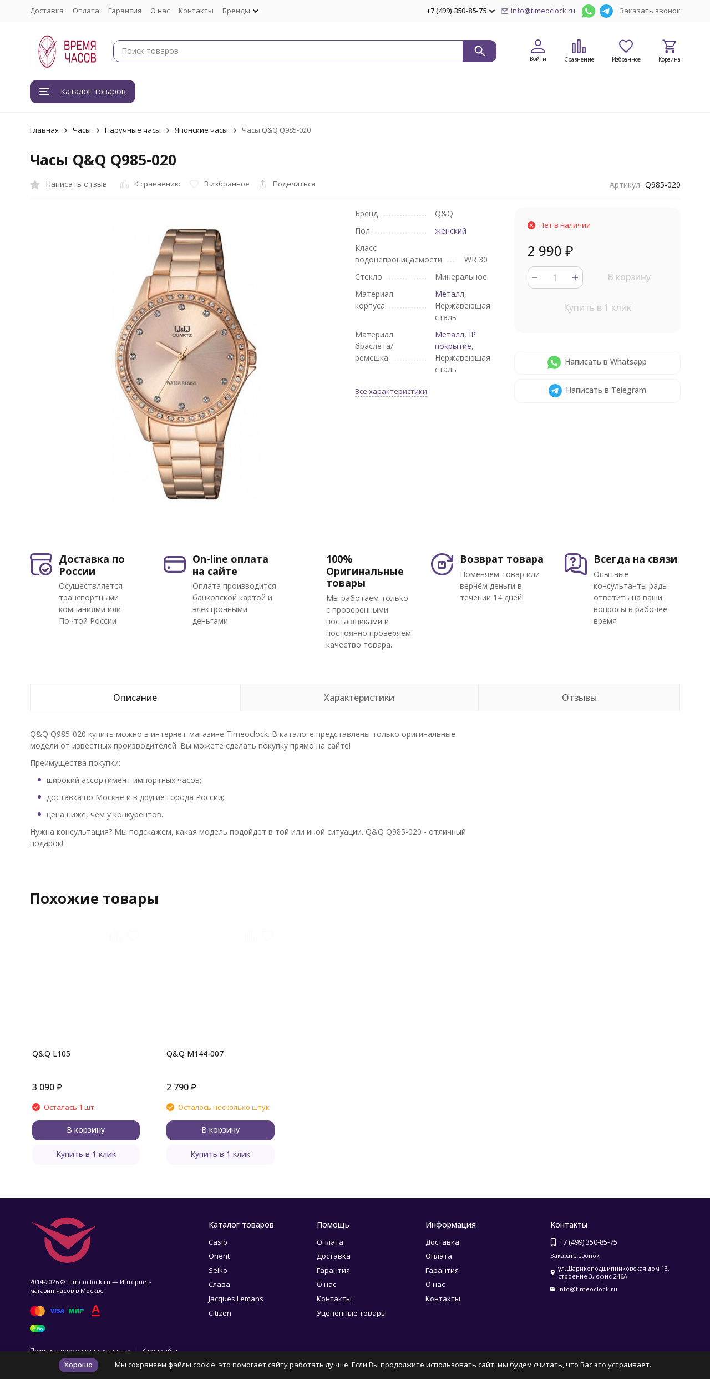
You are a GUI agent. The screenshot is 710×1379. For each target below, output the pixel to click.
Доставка (47, 11)
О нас (160, 11)
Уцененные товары (352, 1313)
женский (450, 230)
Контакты (196, 11)
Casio (218, 1242)
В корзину (629, 277)
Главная (44, 130)
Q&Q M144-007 (195, 1053)
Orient (219, 1256)
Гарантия (124, 11)
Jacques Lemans (236, 1299)
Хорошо (78, 1365)
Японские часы (201, 130)
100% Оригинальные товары (365, 570)
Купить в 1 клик (597, 307)
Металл (449, 294)
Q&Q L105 (51, 1053)
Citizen (220, 1313)
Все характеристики (391, 391)
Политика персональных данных (80, 1350)
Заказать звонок (650, 11)
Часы (82, 130)
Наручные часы (133, 130)
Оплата (86, 11)
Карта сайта (160, 1350)
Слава (219, 1284)
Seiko (218, 1270)
